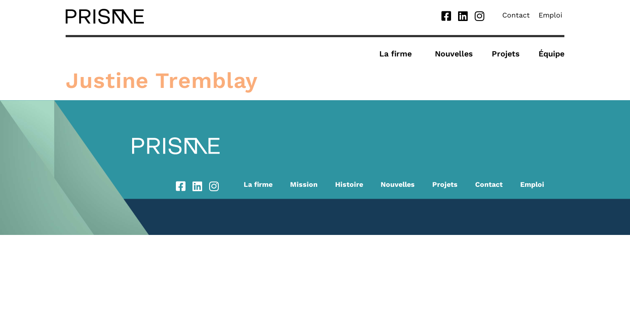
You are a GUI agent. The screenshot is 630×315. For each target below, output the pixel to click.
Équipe (551, 53)
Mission (304, 184)
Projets (506, 53)
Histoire (349, 184)
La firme (397, 53)
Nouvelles (454, 53)
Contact (516, 15)
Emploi (550, 15)
